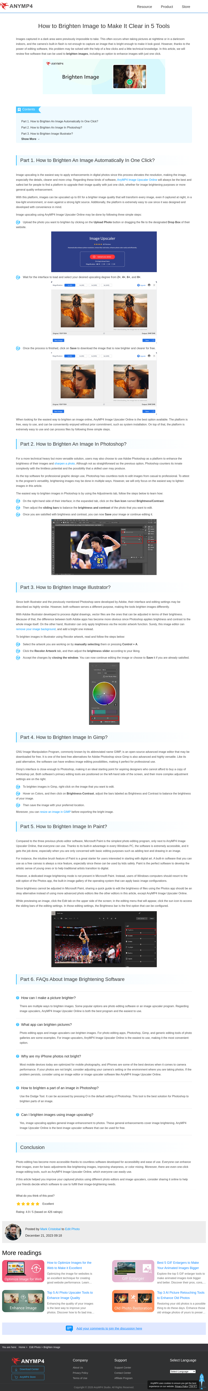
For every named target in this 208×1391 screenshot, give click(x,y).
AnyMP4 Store (25, 1377)
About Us (78, 1367)
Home (22, 1347)
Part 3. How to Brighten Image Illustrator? (47, 133)
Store (186, 6)
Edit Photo (72, 1229)
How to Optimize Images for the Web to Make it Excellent (69, 1265)
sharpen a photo (65, 463)
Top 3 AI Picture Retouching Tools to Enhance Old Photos (180, 1295)
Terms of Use (80, 1378)
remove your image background (36, 629)
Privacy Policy (80, 1373)
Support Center (122, 1367)
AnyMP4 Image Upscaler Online (137, 179)
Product (167, 6)
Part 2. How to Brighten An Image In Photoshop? (51, 127)
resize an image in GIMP (55, 811)
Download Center (26, 1369)
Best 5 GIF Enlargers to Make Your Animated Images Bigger (178, 1265)
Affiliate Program (123, 1378)
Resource (144, 6)
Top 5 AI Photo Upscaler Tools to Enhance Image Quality (70, 1295)
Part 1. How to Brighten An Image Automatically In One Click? (59, 121)
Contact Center (122, 1373)
